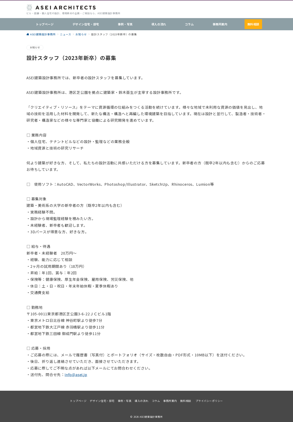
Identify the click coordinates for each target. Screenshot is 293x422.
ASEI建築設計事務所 (151, 416)
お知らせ (35, 47)
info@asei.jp (76, 374)
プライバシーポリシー (209, 401)
